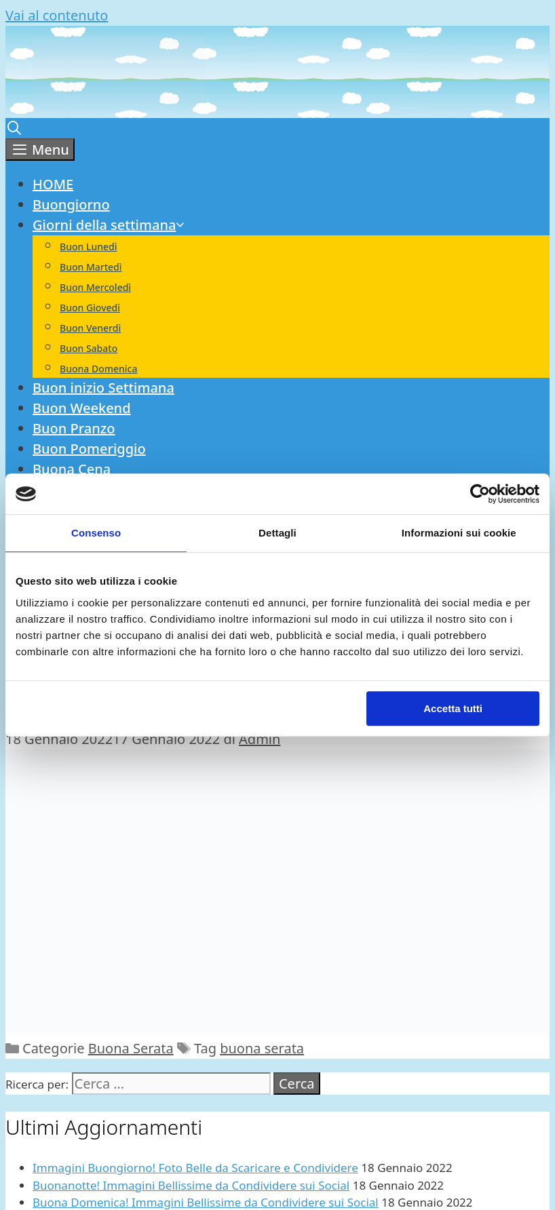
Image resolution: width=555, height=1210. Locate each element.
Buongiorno (71, 204)
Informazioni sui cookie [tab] (459, 533)
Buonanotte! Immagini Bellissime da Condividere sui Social (191, 1185)
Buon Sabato (88, 348)
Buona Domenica (98, 368)
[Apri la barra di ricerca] (14, 128)
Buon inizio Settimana (103, 387)
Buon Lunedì (88, 246)
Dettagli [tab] (277, 533)
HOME (53, 184)
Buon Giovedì (90, 307)
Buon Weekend (82, 408)
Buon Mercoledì (95, 287)
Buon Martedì (91, 266)
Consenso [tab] (96, 533)
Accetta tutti (452, 708)
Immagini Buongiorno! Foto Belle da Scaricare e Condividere (195, 1167)
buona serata (262, 1048)
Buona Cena (72, 469)
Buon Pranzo (74, 428)
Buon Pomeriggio (89, 449)
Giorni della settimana (110, 225)
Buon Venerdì (90, 327)
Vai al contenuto (56, 15)
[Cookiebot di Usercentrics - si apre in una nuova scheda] (480, 494)
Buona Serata (131, 1048)
